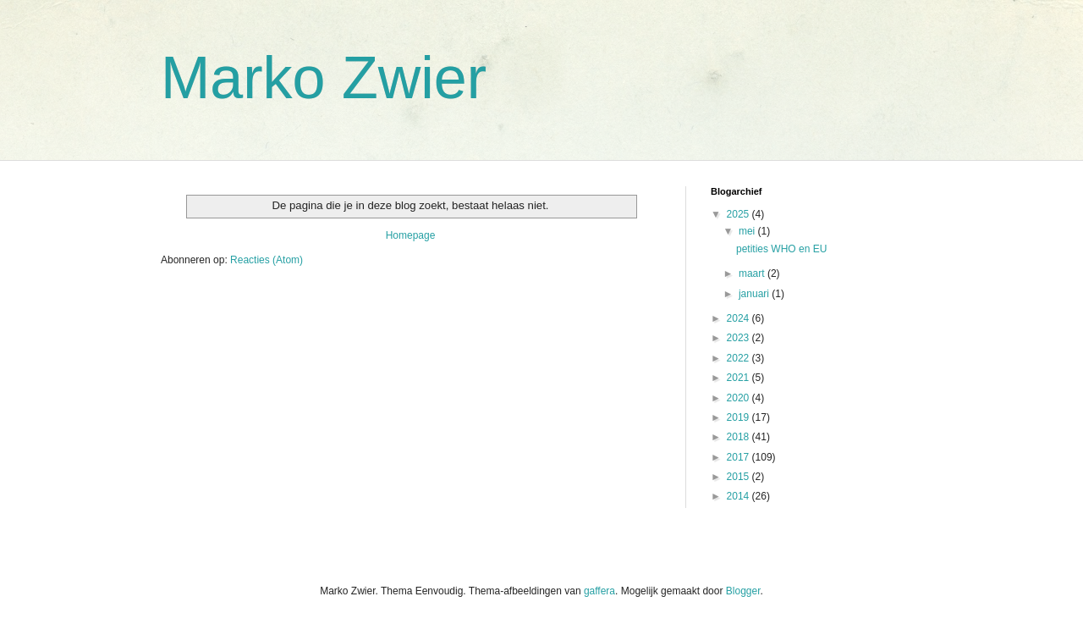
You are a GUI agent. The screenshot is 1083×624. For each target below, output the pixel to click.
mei (748, 231)
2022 (739, 358)
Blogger (743, 591)
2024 (739, 318)
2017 (739, 457)
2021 (739, 378)
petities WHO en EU (781, 249)
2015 (739, 477)
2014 (739, 496)
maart (753, 273)
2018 (739, 437)
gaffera (599, 591)
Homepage (411, 235)
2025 (739, 214)
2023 (739, 338)
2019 (739, 417)
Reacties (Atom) (266, 260)
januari (755, 294)
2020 (739, 398)
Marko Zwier (324, 78)
